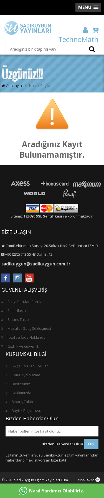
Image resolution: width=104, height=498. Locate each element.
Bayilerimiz (21, 383)
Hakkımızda (21, 392)
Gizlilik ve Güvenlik (23, 346)
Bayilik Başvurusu (26, 410)
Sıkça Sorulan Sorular (25, 301)
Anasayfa (11, 85)
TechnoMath (78, 39)
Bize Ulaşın (16, 310)
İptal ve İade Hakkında (26, 337)
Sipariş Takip (18, 319)
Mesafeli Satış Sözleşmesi (29, 328)
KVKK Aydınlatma (26, 374)
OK (91, 443)
